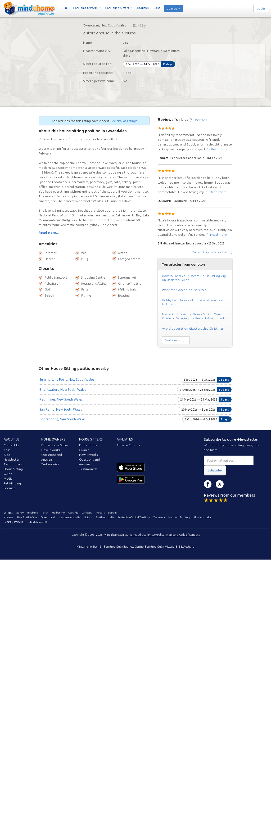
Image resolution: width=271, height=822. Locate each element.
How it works (50, 450)
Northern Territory (179, 517)
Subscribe (215, 470)
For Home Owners (85, 8)
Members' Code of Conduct (183, 534)
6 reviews (198, 119)
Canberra (87, 512)
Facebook (208, 484)
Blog (7, 454)
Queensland (48, 517)
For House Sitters (117, 8)
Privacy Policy (156, 534)
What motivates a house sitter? (184, 290)
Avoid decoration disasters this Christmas (192, 328)
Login (261, 8)
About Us (143, 8)
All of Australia (202, 517)
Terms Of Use (138, 534)
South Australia (105, 517)
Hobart (100, 512)
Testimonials (13, 464)
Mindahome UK (38, 522)
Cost (156, 8)
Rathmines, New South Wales (61, 399)
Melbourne (58, 512)
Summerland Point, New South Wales (66, 379)
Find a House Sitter (54, 445)
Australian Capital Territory (134, 517)
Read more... (48, 232)
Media (8, 478)
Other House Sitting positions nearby (74, 368)
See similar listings (124, 120)
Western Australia (69, 517)
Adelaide (73, 512)
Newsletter (11, 459)
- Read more (218, 149)
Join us (172, 8)
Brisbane (32, 512)
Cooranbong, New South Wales (62, 419)
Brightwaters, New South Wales (62, 389)
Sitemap (9, 488)
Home (66, 8)
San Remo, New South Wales (60, 409)
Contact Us (11, 445)
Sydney (20, 512)
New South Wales (27, 517)
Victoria (88, 517)
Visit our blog (174, 340)
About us (11, 439)
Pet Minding (12, 483)
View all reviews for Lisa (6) (212, 252)
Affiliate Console (128, 445)
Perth (45, 512)
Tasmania (159, 517)
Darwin (112, 512)
